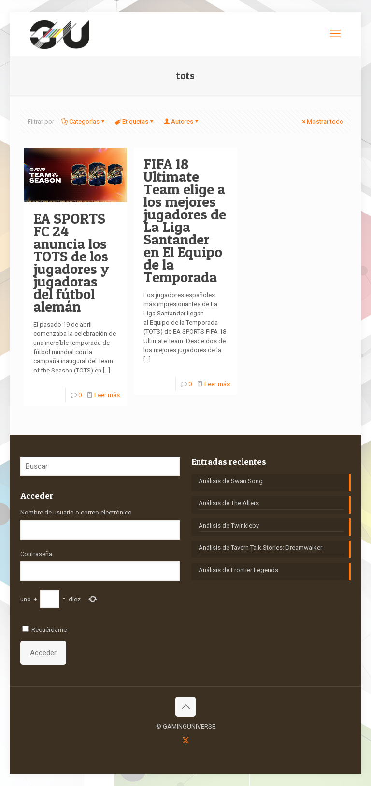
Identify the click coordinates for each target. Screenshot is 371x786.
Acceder (43, 652)
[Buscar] (100, 466)
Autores (181, 121)
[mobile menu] (335, 34)
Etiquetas (134, 121)
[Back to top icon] (185, 707)
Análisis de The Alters (229, 503)
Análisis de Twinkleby (229, 525)
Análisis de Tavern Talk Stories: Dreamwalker (260, 547)
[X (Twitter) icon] (185, 740)
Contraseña (36, 553)
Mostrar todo (321, 121)
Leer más (107, 395)
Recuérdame (49, 629)
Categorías (83, 121)
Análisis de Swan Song (231, 481)
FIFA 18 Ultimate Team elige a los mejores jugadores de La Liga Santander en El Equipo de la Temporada (184, 220)
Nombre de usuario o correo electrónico (76, 512)
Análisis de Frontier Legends (238, 569)
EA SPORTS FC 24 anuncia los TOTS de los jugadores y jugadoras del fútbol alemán (71, 262)
